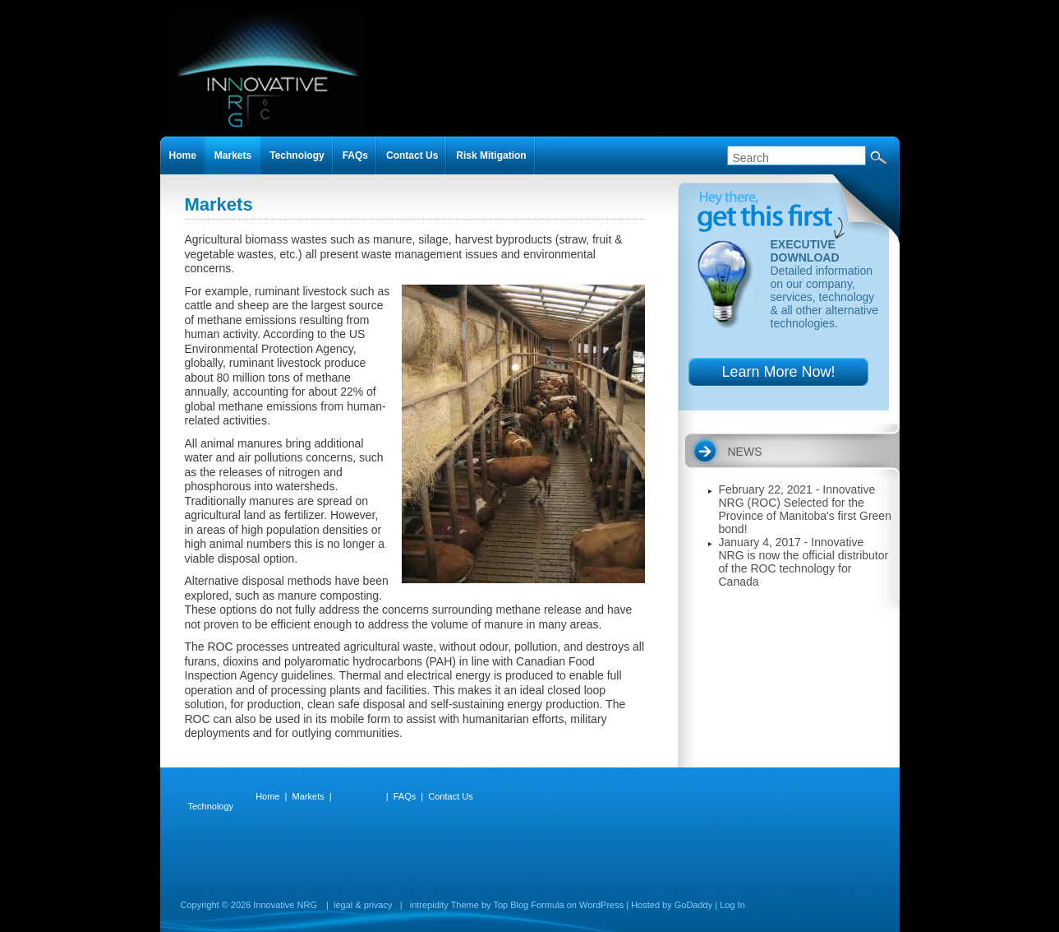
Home (182, 155)
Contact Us (412, 155)
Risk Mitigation (491, 155)
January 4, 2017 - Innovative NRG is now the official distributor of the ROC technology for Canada (804, 562)
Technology (296, 155)
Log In (732, 905)
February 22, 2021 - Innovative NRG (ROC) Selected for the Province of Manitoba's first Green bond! (805, 509)
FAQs (355, 155)
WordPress (601, 905)
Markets (232, 155)
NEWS (745, 451)
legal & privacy (363, 905)
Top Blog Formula (528, 905)
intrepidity (429, 905)
